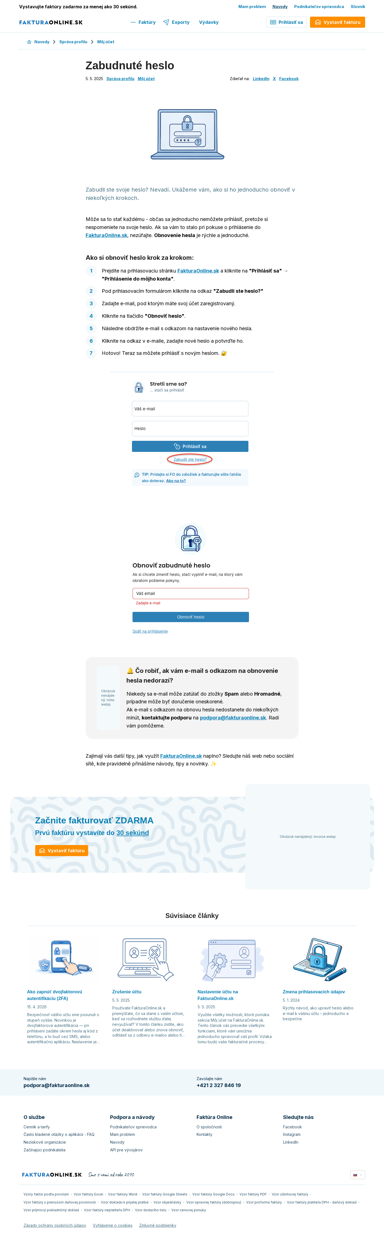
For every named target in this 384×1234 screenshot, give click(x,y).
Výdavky (209, 22)
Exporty (176, 22)
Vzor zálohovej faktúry (290, 1194)
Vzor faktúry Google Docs (213, 1194)
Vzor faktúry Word (122, 1194)
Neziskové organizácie (45, 1142)
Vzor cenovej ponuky (188, 1210)
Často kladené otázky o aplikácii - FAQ (59, 1134)
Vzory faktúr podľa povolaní (46, 1194)
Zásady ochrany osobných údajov (55, 1225)
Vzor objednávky (167, 1202)
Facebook (289, 78)
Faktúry (143, 22)
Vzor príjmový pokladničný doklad (51, 1210)
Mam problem (252, 6)
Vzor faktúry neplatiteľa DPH (107, 1210)
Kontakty (204, 1134)
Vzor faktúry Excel (88, 1194)
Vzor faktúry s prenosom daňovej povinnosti (60, 1202)
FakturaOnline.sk (106, 235)
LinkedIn (261, 78)
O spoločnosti (209, 1126)
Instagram (292, 1134)
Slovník (358, 6)
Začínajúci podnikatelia (44, 1150)
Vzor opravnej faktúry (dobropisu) (213, 1202)
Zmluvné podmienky (157, 1225)
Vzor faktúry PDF (253, 1194)
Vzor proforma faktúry (264, 1202)
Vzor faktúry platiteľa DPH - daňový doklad (322, 1202)
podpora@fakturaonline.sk (233, 718)
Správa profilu (73, 41)
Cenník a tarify (37, 1126)
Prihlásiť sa (286, 22)
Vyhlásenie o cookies (113, 1225)
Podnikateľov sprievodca (319, 6)
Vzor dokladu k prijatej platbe (125, 1202)
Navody (280, 6)
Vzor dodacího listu (150, 1210)
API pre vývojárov (126, 1150)
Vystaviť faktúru (62, 850)
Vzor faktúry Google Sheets (164, 1194)
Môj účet (105, 41)
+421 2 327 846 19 (219, 1085)
